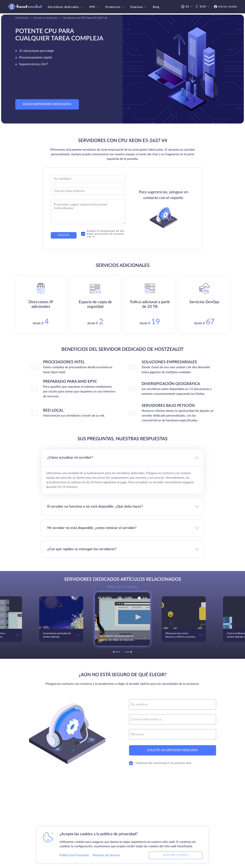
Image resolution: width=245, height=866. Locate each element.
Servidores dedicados (65, 7)
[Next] (128, 652)
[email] (172, 719)
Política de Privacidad (74, 855)
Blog (156, 7)
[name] (172, 704)
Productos (115, 7)
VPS (94, 7)
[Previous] (116, 652)
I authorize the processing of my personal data (160, 763)
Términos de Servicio (106, 855)
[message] (172, 734)
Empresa (139, 7)
